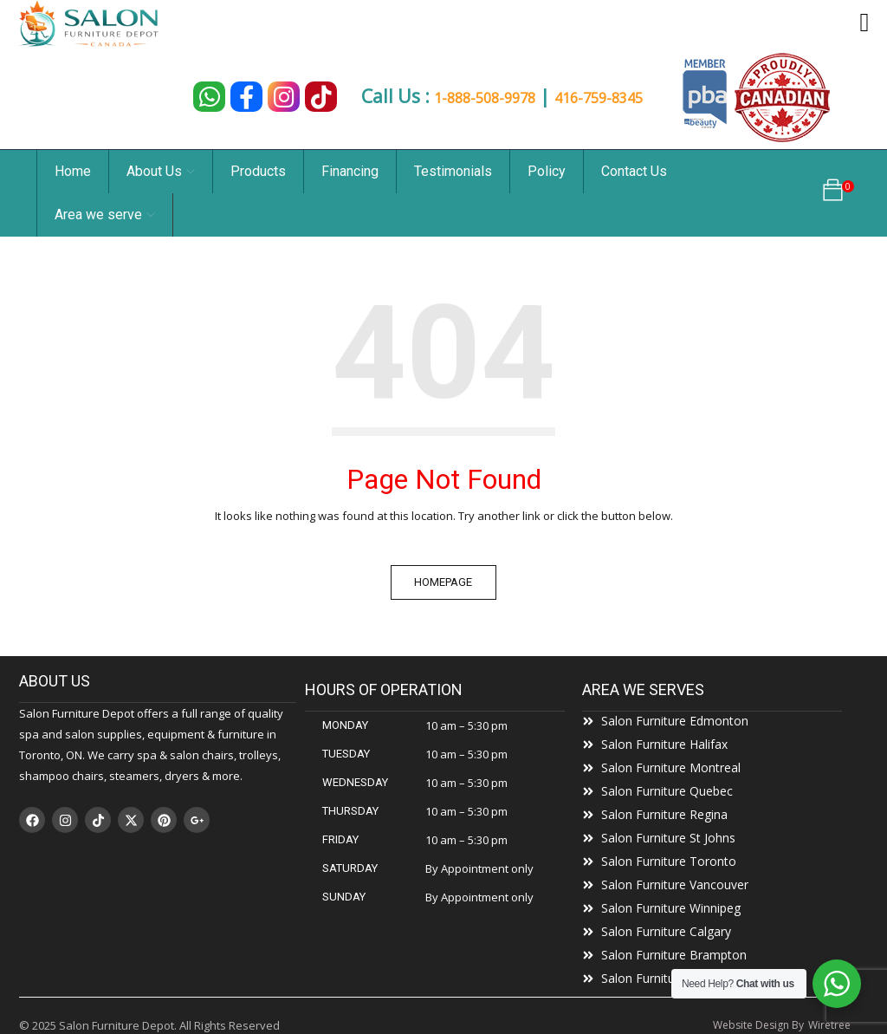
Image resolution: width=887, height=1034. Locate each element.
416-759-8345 (618, 98)
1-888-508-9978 (475, 98)
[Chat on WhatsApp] (198, 96)
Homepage (444, 582)
